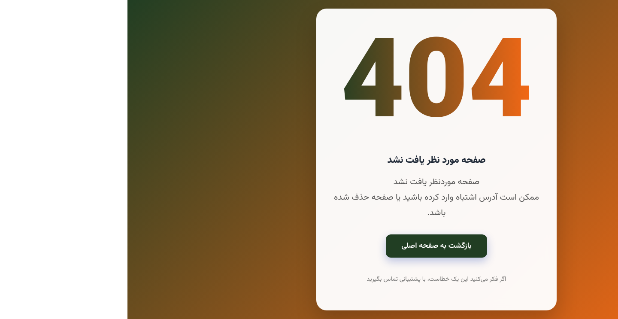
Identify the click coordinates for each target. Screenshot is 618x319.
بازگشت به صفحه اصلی (309, 246)
